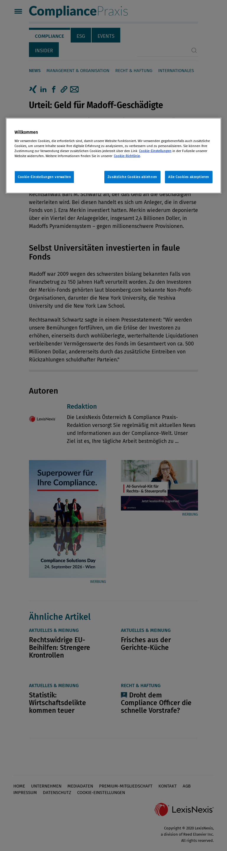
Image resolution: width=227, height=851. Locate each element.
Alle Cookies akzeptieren (188, 177)
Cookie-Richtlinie (127, 156)
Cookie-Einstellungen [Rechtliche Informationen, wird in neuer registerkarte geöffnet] (155, 151)
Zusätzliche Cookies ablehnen (132, 177)
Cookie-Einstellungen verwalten (44, 177)
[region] (113, 156)
